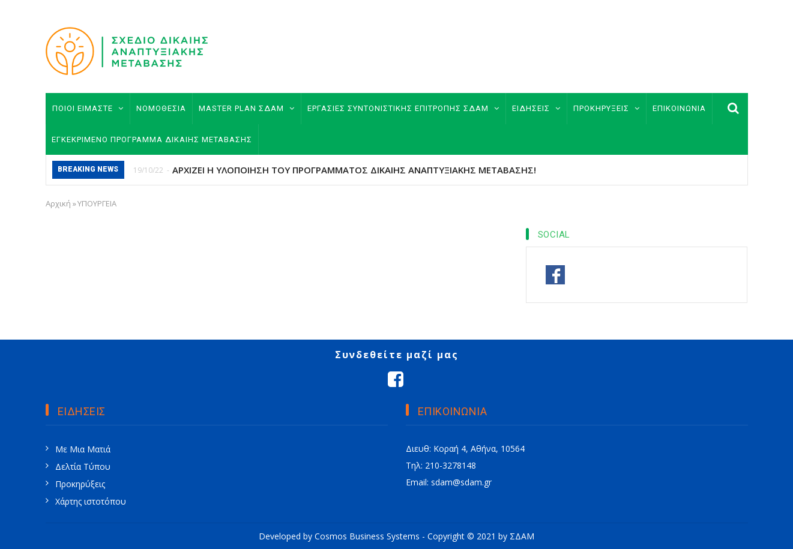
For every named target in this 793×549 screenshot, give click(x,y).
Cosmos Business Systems (367, 536)
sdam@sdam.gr (461, 482)
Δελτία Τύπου (82, 466)
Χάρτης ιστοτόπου (90, 501)
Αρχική (58, 203)
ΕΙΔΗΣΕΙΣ (536, 108)
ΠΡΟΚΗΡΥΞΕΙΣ (606, 108)
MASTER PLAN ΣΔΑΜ (247, 108)
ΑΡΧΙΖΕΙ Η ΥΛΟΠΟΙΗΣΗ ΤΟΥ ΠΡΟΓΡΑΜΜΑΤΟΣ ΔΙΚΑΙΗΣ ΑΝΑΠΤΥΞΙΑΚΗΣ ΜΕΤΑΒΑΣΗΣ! (354, 170)
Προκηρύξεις (80, 484)
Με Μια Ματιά (82, 449)
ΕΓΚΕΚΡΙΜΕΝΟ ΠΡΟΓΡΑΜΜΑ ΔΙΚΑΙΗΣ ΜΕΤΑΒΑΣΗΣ (152, 139)
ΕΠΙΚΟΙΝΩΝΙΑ (679, 108)
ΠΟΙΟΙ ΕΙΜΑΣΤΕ (88, 108)
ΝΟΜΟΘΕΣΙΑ (161, 108)
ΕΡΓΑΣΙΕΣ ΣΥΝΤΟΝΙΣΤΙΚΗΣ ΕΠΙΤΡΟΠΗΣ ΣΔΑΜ (403, 108)
